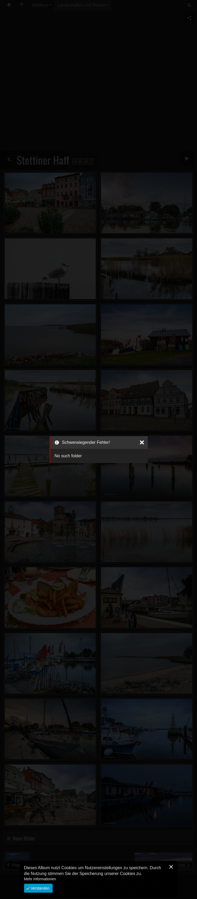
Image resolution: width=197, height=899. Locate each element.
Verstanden (40, 888)
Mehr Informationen (40, 879)
